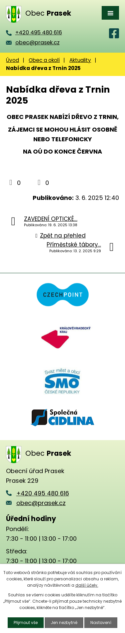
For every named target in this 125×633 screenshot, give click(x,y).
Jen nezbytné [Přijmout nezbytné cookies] (64, 622)
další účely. (86, 585)
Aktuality (80, 60)
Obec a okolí (44, 60)
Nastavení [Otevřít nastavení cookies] (100, 622)
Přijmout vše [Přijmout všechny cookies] (26, 622)
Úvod (12, 60)
